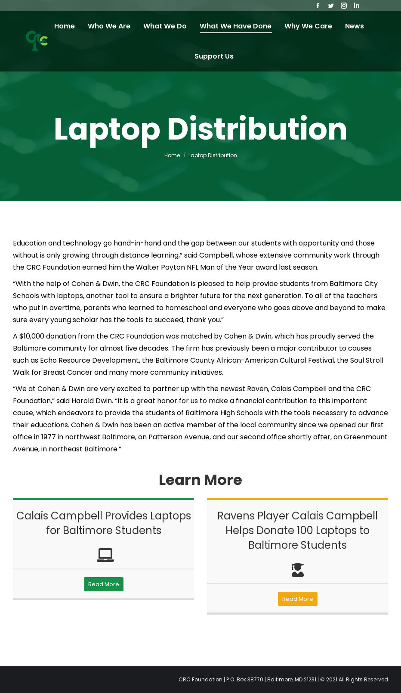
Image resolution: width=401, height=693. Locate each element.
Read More (103, 584)
